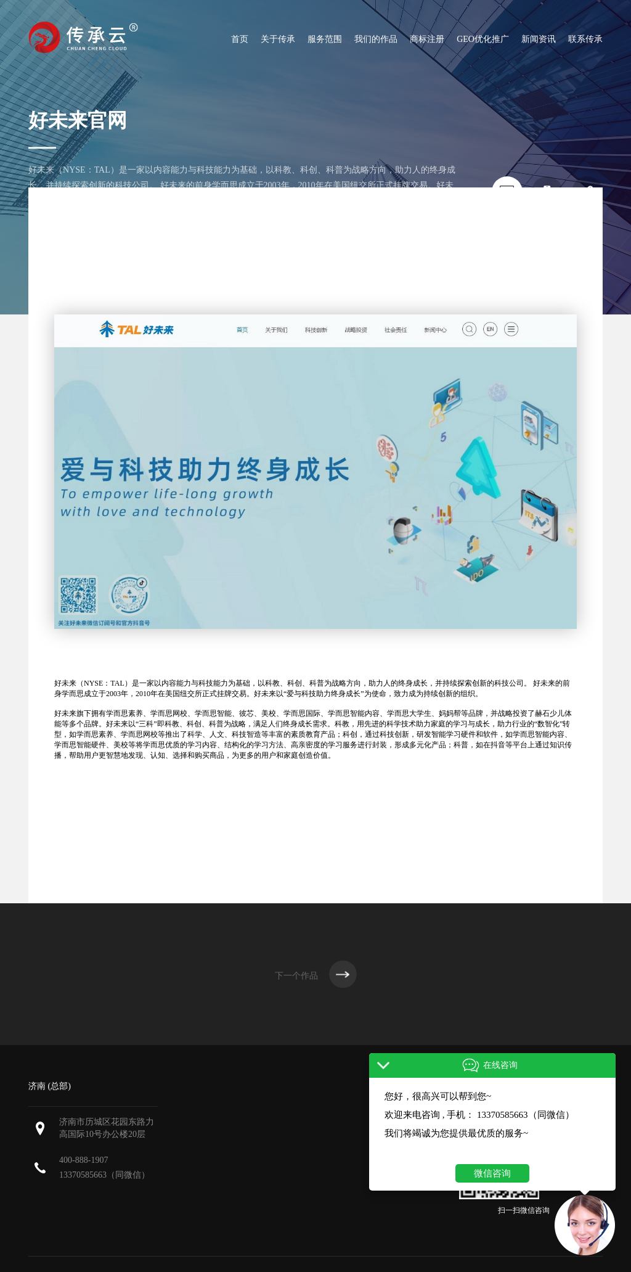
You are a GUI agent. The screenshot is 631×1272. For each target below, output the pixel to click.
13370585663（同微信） (104, 1175)
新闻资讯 (538, 39)
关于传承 (278, 39)
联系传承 (585, 39)
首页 (239, 39)
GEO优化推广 (483, 39)
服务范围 (324, 39)
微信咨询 (492, 1173)
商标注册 (427, 39)
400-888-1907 (83, 1160)
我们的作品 (375, 39)
